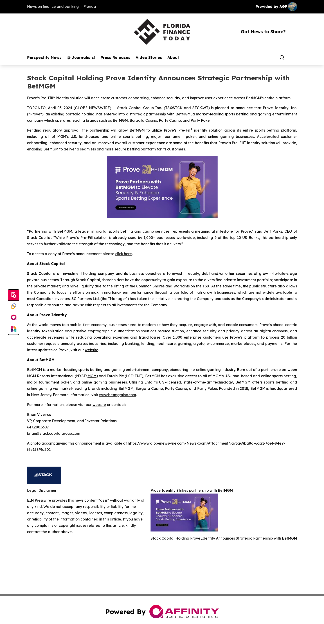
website (91, 350)
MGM (92, 376)
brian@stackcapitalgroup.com (53, 433)
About (173, 57)
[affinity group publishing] (13, 317)
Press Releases (115, 57)
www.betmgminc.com (117, 394)
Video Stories (149, 57)
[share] (294, 57)
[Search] (282, 57)
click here (123, 253)
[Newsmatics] (13, 329)
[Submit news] (13, 295)
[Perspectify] (13, 306)
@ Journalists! (81, 57)
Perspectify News (44, 57)
